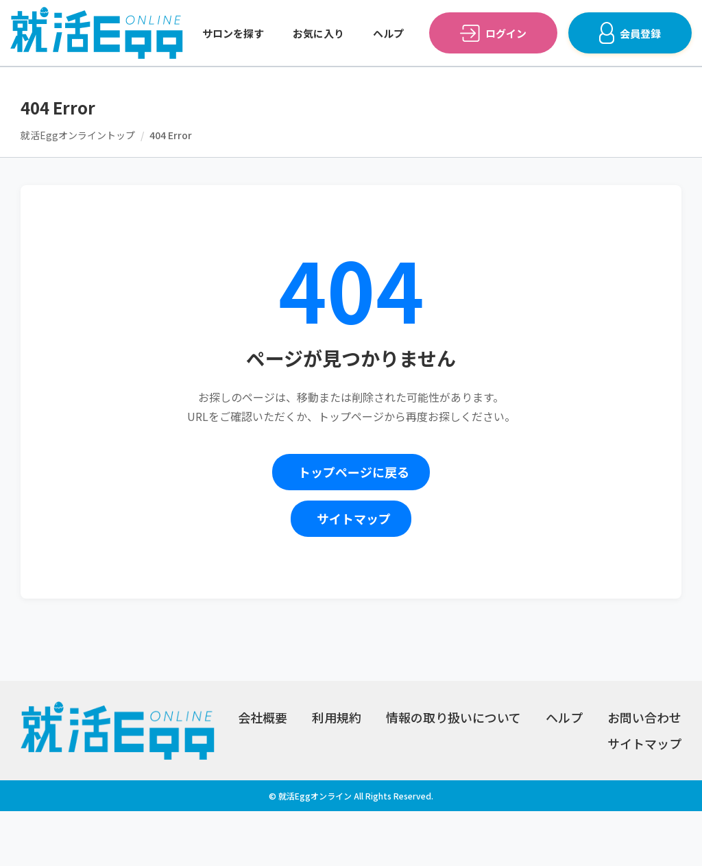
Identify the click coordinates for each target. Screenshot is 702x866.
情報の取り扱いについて (453, 717)
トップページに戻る (353, 472)
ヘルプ (388, 33)
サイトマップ (354, 518)
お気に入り (318, 33)
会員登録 (640, 33)
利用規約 (336, 717)
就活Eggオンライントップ (78, 135)
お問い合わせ (644, 717)
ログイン (505, 33)
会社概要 (262, 717)
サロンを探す (233, 33)
